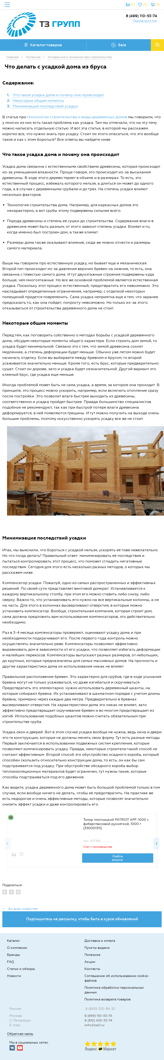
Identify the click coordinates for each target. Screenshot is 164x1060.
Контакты (92, 969)
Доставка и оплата (99, 941)
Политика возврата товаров (107, 999)
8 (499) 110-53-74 (141, 16)
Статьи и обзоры (21, 969)
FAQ (10, 962)
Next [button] (156, 843)
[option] (82, 840)
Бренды (13, 955)
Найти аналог (118, 858)
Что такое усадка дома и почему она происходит (58, 95)
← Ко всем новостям (20, 909)
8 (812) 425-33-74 (98, 1020)
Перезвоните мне (145, 21)
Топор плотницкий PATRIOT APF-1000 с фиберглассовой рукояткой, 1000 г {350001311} (116, 824)
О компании (17, 948)
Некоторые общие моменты (38, 100)
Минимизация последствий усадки (45, 106)
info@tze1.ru (94, 1025)
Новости (14, 976)
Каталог (13, 941)
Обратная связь (20, 1034)
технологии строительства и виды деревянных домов (77, 117)
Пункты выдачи (97, 948)
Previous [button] (8, 843)
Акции (89, 962)
